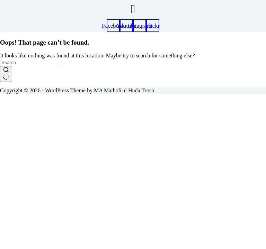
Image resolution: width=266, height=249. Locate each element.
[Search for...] (30, 62)
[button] (133, 9)
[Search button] (6, 74)
